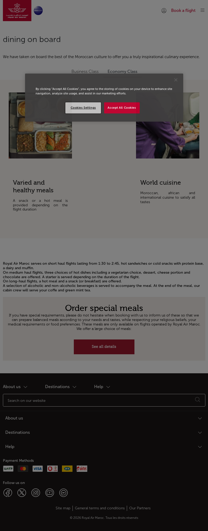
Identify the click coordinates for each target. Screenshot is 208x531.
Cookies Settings (83, 107)
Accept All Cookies (122, 107)
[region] (104, 97)
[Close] (176, 80)
